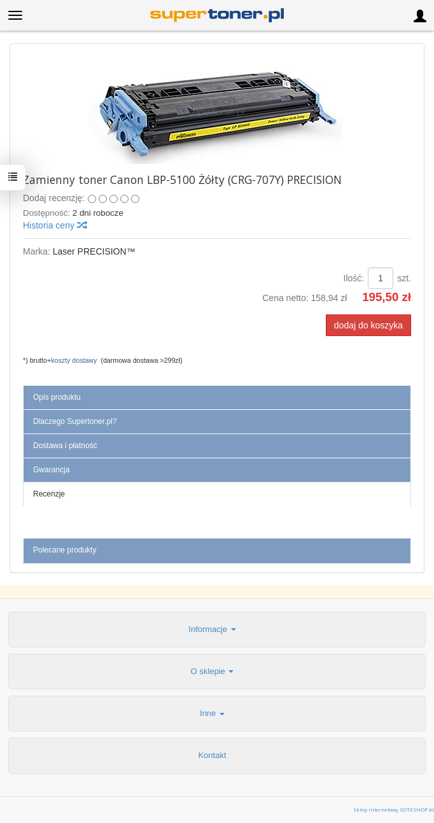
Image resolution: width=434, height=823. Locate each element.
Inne (212, 713)
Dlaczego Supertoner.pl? (74, 421)
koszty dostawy (74, 360)
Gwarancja (51, 469)
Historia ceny (54, 225)
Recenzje (49, 493)
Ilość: (354, 278)
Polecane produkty (64, 549)
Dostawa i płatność (65, 445)
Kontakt (212, 755)
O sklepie (212, 671)
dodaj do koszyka (368, 325)
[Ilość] (380, 278)
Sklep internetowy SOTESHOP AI (393, 809)
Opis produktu (57, 397)
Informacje (211, 629)
